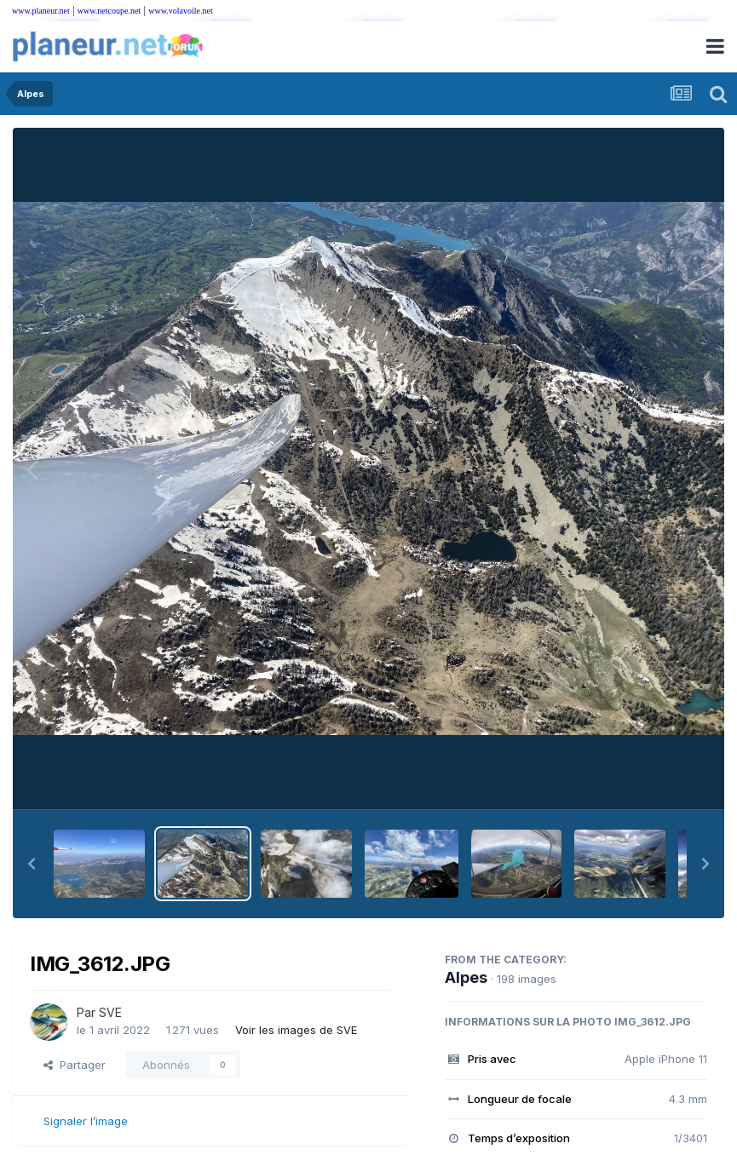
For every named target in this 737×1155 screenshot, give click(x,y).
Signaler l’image (85, 1121)
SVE (110, 1012)
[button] (31, 863)
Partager (74, 1065)
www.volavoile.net (180, 10)
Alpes (466, 977)
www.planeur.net (41, 10)
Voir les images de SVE (296, 1030)
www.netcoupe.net (109, 10)
